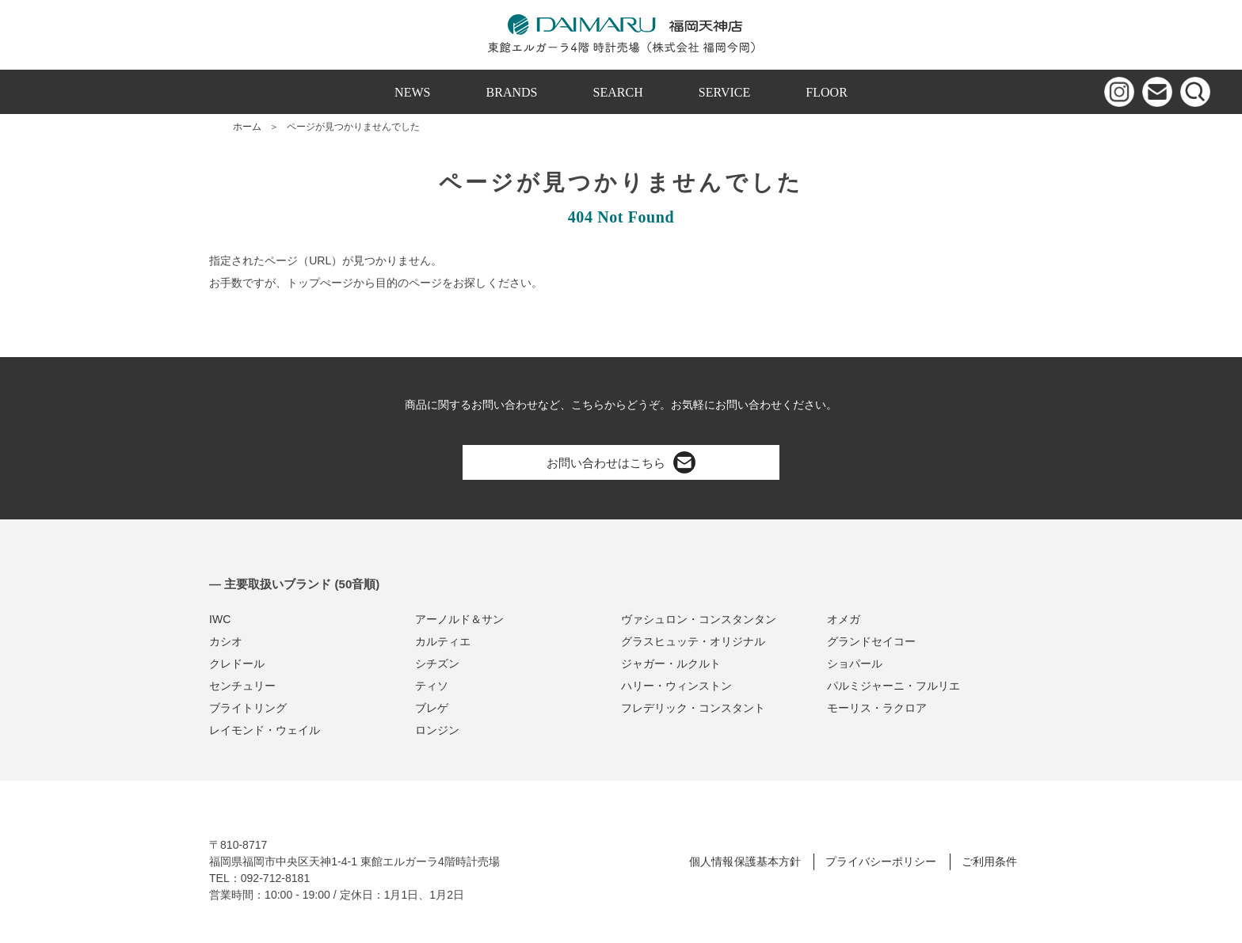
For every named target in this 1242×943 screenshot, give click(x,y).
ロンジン (437, 730)
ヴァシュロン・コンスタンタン (698, 619)
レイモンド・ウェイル (264, 730)
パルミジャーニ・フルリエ (893, 685)
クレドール (237, 663)
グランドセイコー (871, 641)
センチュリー (242, 685)
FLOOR (827, 92)
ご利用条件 (989, 861)
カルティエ (443, 641)
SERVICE (725, 92)
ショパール (854, 663)
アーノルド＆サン (459, 619)
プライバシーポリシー (880, 861)
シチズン (437, 663)
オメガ (843, 619)
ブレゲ (431, 708)
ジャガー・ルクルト (671, 663)
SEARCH (618, 92)
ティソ (431, 685)
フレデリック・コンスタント (693, 708)
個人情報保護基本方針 (744, 861)
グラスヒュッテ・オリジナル (693, 641)
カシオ (225, 641)
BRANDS (512, 92)
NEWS (412, 92)
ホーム (247, 126)
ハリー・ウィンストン (676, 685)
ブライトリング (248, 708)
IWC (219, 619)
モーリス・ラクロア (877, 708)
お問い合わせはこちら (621, 462)
